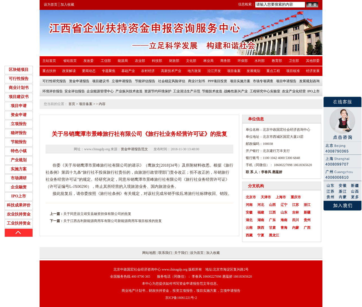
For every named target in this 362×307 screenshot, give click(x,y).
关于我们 (181, 253)
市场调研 (19, 178)
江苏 (295, 205)
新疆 (307, 212)
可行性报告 (19, 79)
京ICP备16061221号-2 (181, 298)
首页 (71, 104)
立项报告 (19, 124)
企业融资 (19, 187)
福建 (260, 212)
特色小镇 (19, 151)
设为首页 (50, 4)
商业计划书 (19, 88)
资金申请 (19, 115)
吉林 (295, 212)
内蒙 (295, 228)
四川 (295, 220)
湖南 (260, 220)
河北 (260, 205)
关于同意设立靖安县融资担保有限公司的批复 (97, 214)
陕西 (260, 228)
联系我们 (165, 253)
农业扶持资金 (19, 214)
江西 (272, 212)
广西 (307, 228)
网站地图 (149, 253)
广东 (272, 220)
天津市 (266, 197)
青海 (284, 228)
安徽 (249, 212)
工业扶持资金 (19, 223)
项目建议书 (19, 97)
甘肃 (272, 228)
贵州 (307, 220)
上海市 (281, 197)
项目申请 (19, 106)
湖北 (249, 220)
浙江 (307, 205)
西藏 (249, 235)
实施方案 (19, 169)
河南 (249, 205)
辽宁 (284, 205)
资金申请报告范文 (134, 149)
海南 (284, 220)
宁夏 (260, 235)
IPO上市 (18, 196)
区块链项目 (19, 70)
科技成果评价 (19, 205)
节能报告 (19, 142)
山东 (284, 212)
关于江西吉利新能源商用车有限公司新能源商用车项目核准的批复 (112, 221)
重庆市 (296, 197)
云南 (249, 228)
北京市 (251, 197)
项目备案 (85, 104)
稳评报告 (19, 133)
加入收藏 (67, 4)
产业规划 (19, 160)
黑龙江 (274, 235)
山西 (272, 205)
